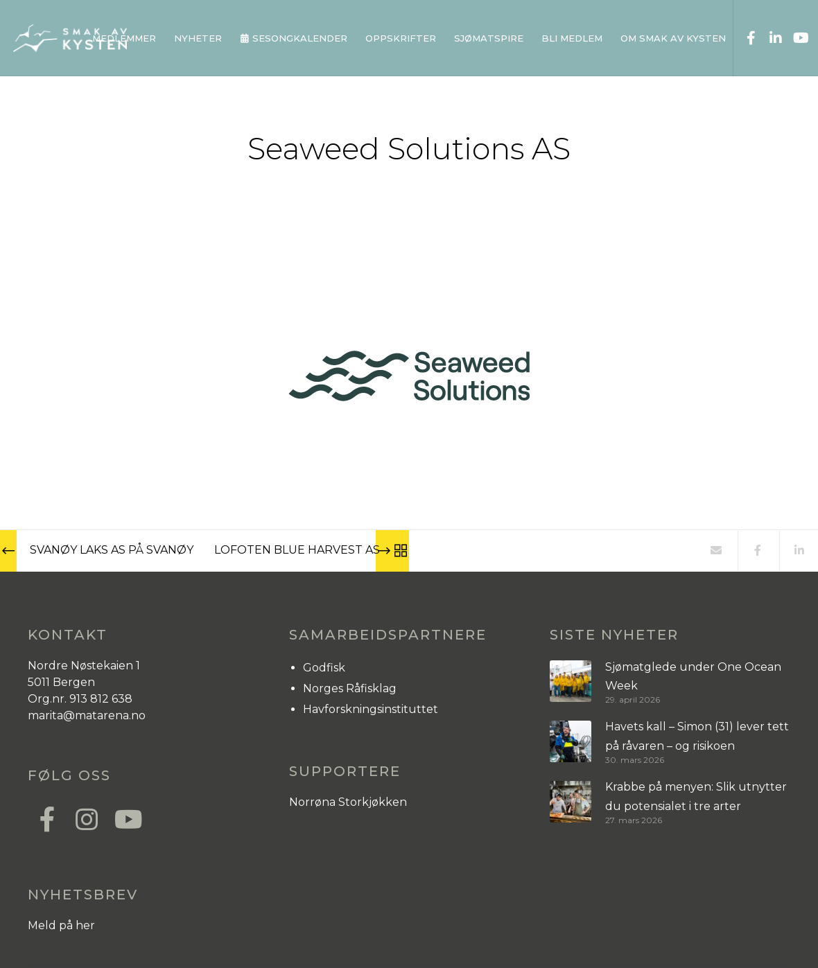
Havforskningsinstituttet (370, 709)
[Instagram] (85, 817)
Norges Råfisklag (350, 688)
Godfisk (324, 667)
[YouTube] (795, 38)
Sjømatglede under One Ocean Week (693, 676)
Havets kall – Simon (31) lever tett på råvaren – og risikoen (697, 736)
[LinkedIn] (770, 38)
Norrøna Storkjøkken (348, 802)
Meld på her (61, 925)
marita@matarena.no (87, 715)
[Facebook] (745, 38)
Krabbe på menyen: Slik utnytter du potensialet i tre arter (696, 796)
